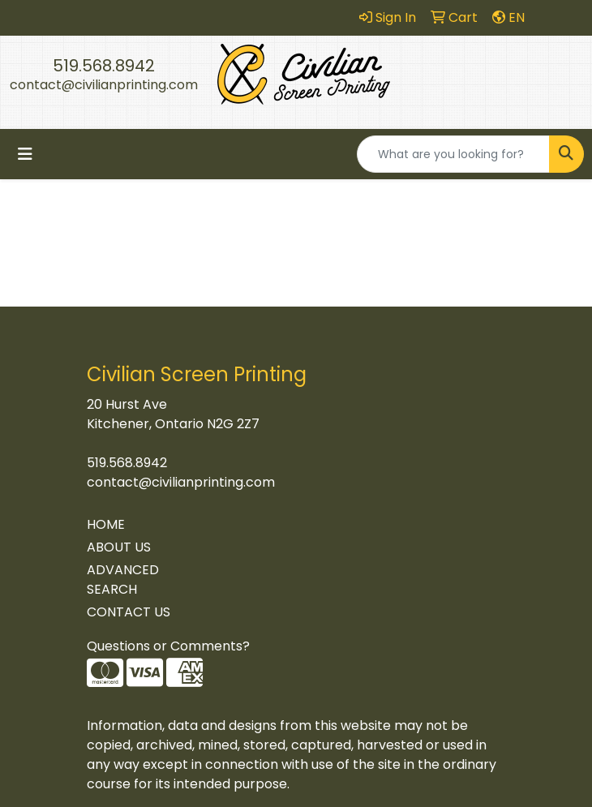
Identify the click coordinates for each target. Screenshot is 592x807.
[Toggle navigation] (25, 154)
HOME (106, 524)
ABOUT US (119, 547)
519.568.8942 (104, 65)
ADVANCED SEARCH (123, 579)
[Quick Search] (453, 154)
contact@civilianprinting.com (104, 84)
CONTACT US (128, 612)
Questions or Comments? (168, 646)
